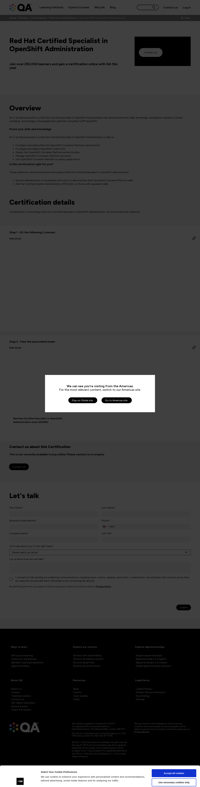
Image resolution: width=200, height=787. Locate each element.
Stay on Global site (82, 400)
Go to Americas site (116, 400)
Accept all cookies (174, 753)
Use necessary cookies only (174, 762)
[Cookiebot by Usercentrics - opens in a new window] (20, 781)
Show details (48, 781)
